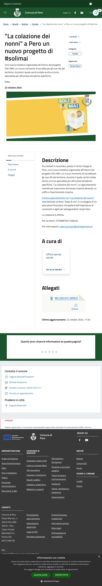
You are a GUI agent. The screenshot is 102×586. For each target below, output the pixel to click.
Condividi (74, 36)
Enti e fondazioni (9, 472)
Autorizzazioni (58, 497)
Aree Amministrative (11, 463)
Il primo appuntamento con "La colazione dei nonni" (68, 198)
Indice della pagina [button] (15, 156)
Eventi (79, 486)
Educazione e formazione (57, 460)
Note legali (56, 528)
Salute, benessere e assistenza (60, 490)
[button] (51, 581)
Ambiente (56, 483)
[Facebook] (74, 12)
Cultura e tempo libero (37, 465)
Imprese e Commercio (36, 475)
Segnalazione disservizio (33, 525)
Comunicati (81, 463)
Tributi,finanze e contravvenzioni (59, 477)
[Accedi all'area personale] (90, 4)
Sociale (35, 24)
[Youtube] (80, 12)
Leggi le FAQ (32, 531)
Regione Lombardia (12, 3)
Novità (15, 24)
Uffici (4, 468)
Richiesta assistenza (36, 536)
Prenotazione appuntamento (33, 516)
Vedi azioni (75, 42)
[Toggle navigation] (5, 12)
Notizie (25, 24)
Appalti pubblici (33, 479)
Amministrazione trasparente (59, 516)
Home (5, 24)
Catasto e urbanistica (36, 484)
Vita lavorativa (33, 470)
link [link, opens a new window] (76, 569)
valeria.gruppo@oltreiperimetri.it (76, 226)
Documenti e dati (9, 491)
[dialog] (51, 570)
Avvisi (79, 468)
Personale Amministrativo (9, 484)
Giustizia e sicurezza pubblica (61, 468)
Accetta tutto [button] (40, 575)
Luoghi (79, 481)
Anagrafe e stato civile (37, 460)
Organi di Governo (10, 458)
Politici (5, 477)
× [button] (99, 557)
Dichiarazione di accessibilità (59, 534)
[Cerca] (96, 12)
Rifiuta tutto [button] (61, 575)
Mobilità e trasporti (35, 489)
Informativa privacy (60, 523)
